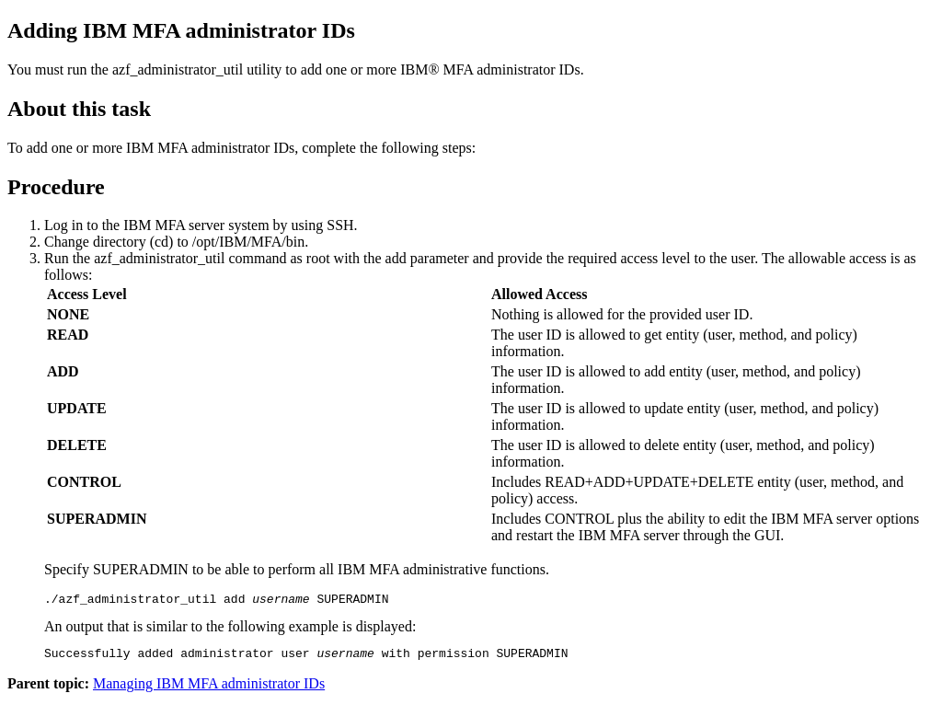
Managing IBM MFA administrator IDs (209, 689)
